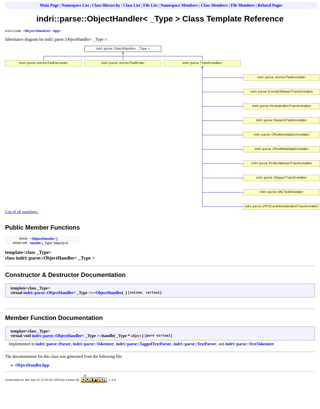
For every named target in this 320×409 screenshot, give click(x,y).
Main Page (49, 5)
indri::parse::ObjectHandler (48, 293)
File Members (243, 5)
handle (35, 244)
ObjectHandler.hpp (42, 31)
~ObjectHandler (42, 239)
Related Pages (270, 5)
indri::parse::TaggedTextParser (144, 344)
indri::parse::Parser (53, 344)
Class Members (214, 5)
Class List (131, 5)
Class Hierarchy (106, 5)
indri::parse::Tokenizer (93, 344)
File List (150, 5)
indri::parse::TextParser (194, 344)
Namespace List (75, 5)
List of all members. (21, 212)
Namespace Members (179, 5)
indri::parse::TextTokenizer (249, 344)
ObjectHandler (108, 293)
